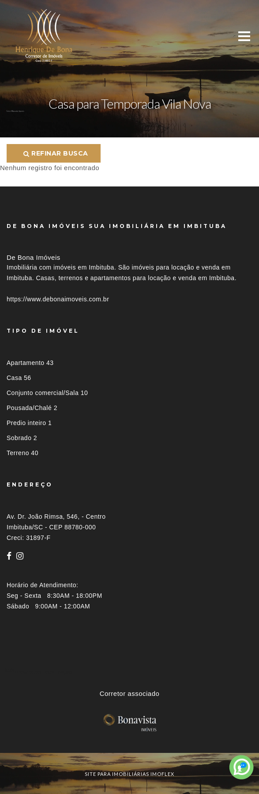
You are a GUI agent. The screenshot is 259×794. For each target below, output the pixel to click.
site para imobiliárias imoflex (129, 774)
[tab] (129, 672)
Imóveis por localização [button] (42, 672)
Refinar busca (55, 153)
